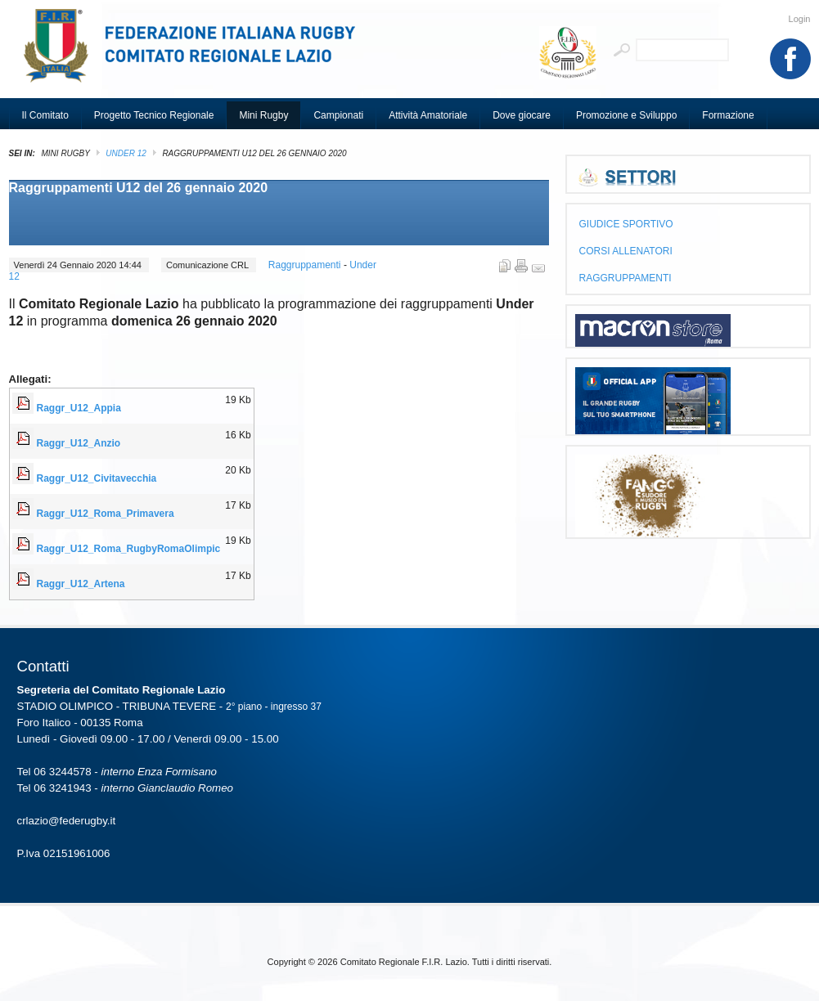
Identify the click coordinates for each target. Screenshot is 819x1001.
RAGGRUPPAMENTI (625, 278)
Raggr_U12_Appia (79, 408)
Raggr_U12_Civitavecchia (97, 478)
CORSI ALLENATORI (626, 251)
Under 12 (126, 153)
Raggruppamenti (306, 265)
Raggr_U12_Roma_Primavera (105, 513)
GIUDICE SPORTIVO (626, 224)
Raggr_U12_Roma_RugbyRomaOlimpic (129, 548)
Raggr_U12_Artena (81, 584)
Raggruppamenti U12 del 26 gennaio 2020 (138, 188)
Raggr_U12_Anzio (79, 443)
